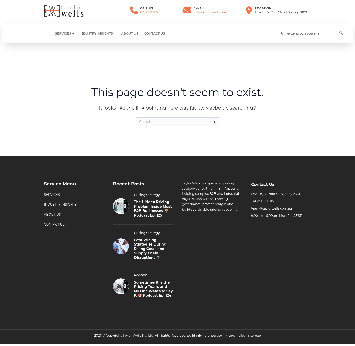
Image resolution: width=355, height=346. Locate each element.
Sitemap (255, 336)
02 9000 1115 (149, 12)
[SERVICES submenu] (73, 33)
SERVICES (52, 187)
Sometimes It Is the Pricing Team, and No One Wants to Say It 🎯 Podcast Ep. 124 (152, 287)
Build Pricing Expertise (204, 336)
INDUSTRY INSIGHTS (60, 197)
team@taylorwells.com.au (213, 12)
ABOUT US (52, 207)
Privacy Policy (235, 336)
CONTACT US (54, 217)
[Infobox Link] (312, 33)
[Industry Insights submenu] (114, 33)
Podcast (140, 271)
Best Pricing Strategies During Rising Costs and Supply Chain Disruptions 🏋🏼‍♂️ (150, 245)
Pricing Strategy (147, 188)
